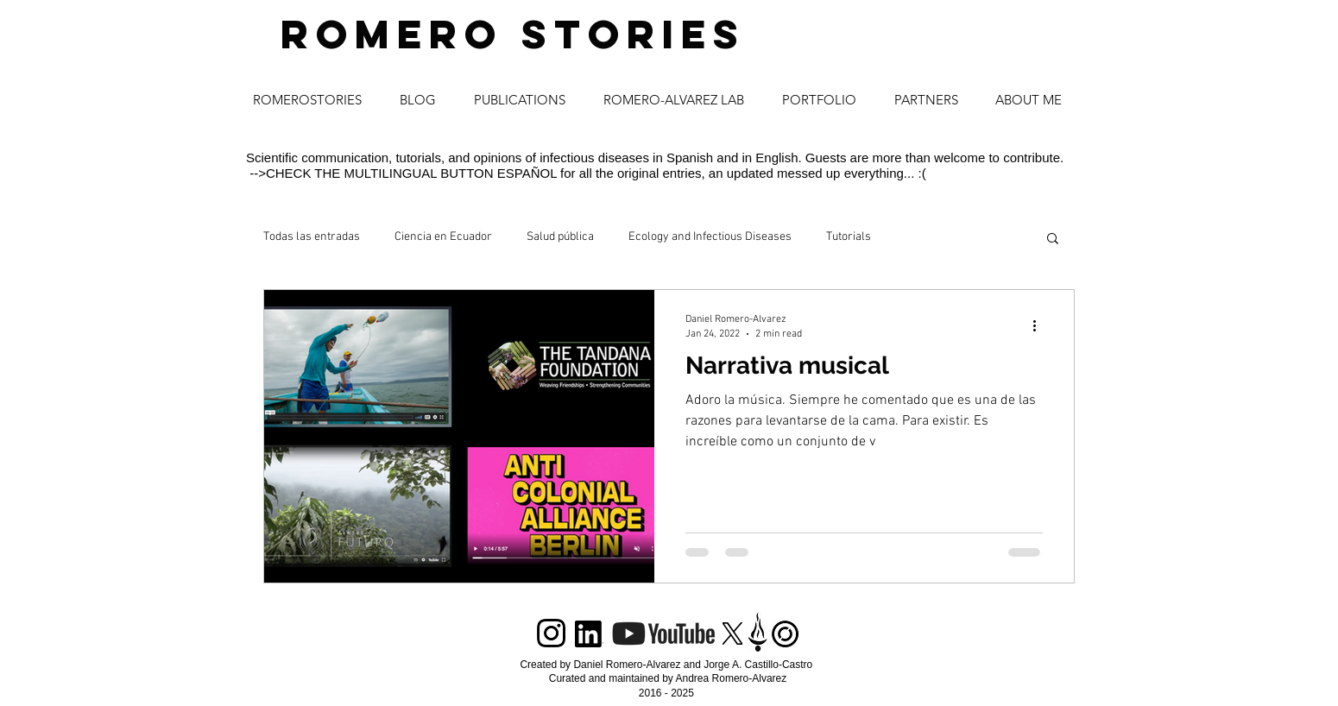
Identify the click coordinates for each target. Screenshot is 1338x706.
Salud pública (560, 237)
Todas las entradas (311, 237)
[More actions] (1040, 325)
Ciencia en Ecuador (443, 237)
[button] (1053, 239)
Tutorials (848, 237)
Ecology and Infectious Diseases (710, 237)
